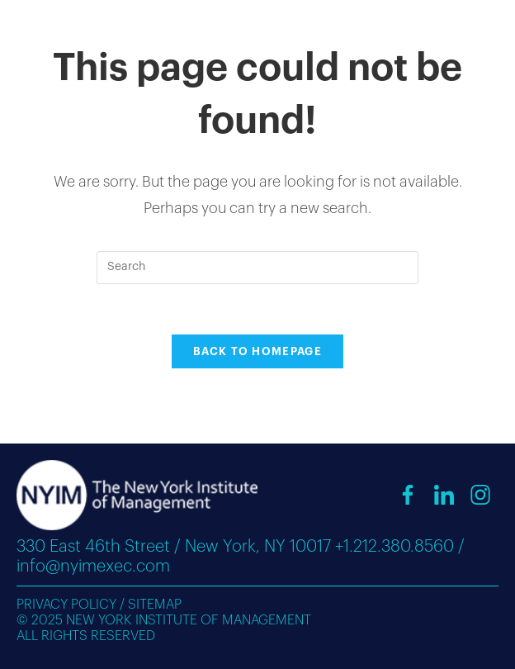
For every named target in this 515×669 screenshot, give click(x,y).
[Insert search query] (257, 267)
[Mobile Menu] (469, 30)
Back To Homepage (257, 351)
